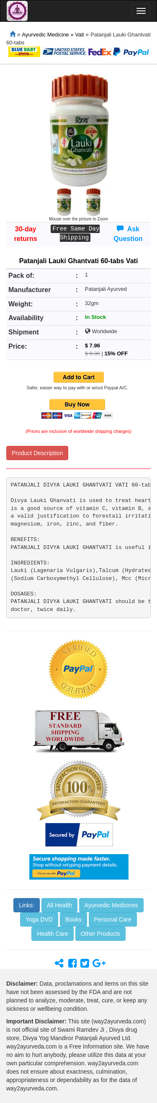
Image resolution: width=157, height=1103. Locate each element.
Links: (26, 905)
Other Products (100, 933)
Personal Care (113, 919)
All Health (59, 905)
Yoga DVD (39, 919)
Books (73, 919)
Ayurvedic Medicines (111, 905)
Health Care (52, 933)
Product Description (37, 453)
